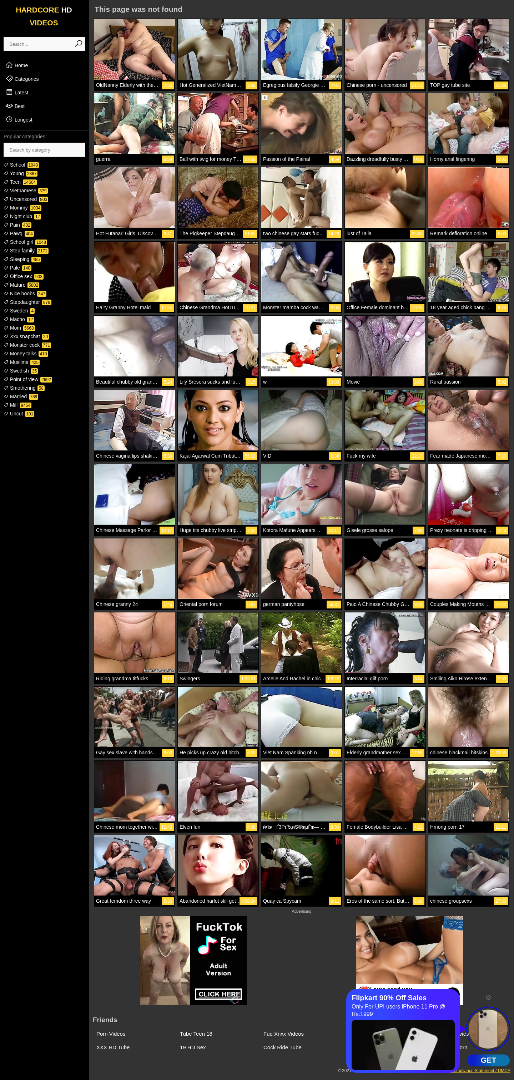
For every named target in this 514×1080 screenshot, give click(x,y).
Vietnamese (26, 190)
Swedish (21, 371)
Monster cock (27, 345)
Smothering (24, 388)
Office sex (24, 276)
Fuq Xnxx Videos (283, 1034)
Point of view (28, 379)
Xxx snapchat (26, 336)
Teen (20, 182)
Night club (22, 216)
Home (16, 65)
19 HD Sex (193, 1047)
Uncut (19, 413)
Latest (16, 92)
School (21, 165)
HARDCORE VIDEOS (44, 16)
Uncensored (26, 199)
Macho (19, 319)
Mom (19, 328)
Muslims (22, 362)
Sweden (19, 311)
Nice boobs (25, 293)
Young (20, 173)
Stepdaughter (27, 302)
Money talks (26, 353)
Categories (22, 79)
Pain (17, 225)
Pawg (19, 233)
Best (15, 106)
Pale (17, 268)
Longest (18, 119)
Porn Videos (110, 1034)
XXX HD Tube (113, 1047)
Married (21, 396)
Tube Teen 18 (196, 1034)
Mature (21, 285)
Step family (26, 250)
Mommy (22, 208)
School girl (25, 242)
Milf (17, 405)
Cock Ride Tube (282, 1047)
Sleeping (22, 259)
